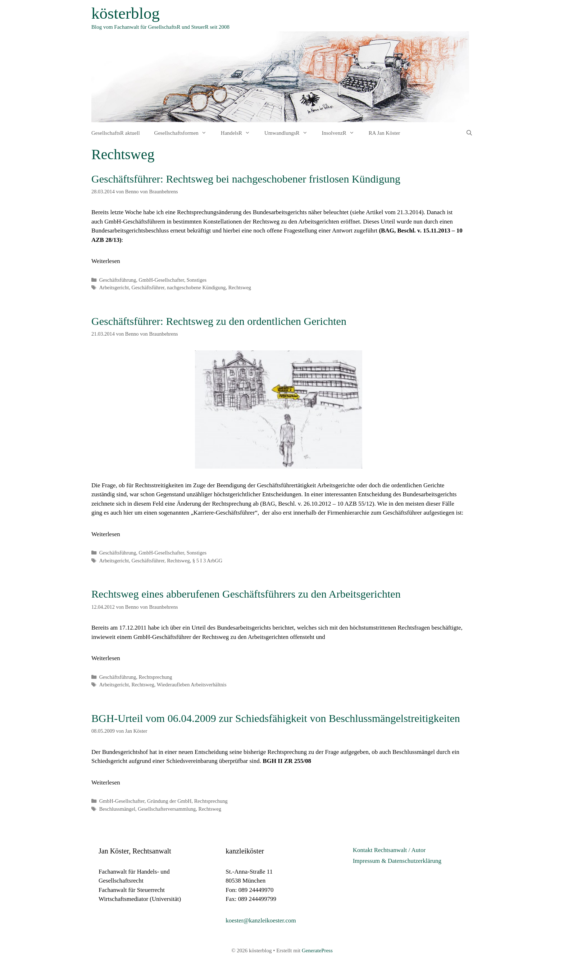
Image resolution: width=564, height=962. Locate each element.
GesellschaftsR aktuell (115, 133)
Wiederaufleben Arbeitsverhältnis (192, 684)
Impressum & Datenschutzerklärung (397, 860)
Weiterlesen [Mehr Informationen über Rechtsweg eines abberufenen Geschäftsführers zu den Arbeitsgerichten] (105, 658)
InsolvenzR (341, 133)
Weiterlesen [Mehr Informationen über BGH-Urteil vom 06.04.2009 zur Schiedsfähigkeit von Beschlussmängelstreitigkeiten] (105, 782)
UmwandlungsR (289, 133)
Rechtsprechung (155, 677)
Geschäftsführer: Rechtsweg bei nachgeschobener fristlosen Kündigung (245, 179)
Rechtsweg (239, 287)
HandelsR (239, 133)
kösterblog (125, 13)
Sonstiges (196, 280)
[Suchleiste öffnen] (469, 133)
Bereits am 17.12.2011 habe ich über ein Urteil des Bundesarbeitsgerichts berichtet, (193, 627)
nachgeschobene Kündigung (196, 287)
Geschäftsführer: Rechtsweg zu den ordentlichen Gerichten (218, 321)
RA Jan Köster (384, 133)
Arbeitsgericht (114, 287)
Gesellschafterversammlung (167, 809)
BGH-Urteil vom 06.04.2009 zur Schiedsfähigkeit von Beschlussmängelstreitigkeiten (275, 718)
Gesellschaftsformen (184, 133)
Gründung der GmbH (169, 801)
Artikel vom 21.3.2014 (394, 212)
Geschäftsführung (117, 280)
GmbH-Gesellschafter (161, 280)
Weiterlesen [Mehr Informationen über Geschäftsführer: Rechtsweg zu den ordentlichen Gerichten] (105, 534)
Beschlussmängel (117, 809)
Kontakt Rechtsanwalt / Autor (389, 850)
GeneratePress (317, 950)
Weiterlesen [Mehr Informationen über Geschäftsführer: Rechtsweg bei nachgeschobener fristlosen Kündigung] (105, 261)
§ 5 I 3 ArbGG (207, 560)
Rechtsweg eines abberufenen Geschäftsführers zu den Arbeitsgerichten (246, 594)
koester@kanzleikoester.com (261, 920)
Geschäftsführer (147, 287)
